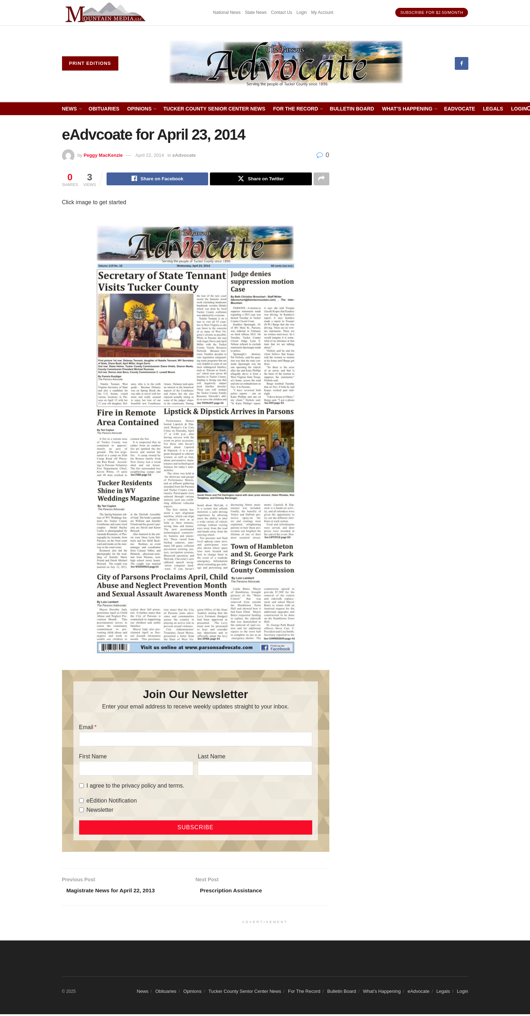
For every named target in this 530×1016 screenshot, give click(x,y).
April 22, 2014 (149, 155)
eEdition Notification (112, 801)
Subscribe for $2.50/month (431, 12)
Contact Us (281, 12)
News (69, 109)
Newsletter (100, 811)
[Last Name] (255, 769)
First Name (93, 757)
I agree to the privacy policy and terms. (136, 786)
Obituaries (104, 109)
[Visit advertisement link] (106, 12)
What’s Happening (407, 109)
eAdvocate (459, 109)
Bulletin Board (352, 109)
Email (86, 728)
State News (256, 12)
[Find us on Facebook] (461, 63)
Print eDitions (90, 63)
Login (302, 12)
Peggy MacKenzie (103, 155)
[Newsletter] (81, 811)
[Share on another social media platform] (321, 179)
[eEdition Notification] (81, 801)
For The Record (295, 109)
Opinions (139, 109)
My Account (322, 12)
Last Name (211, 757)
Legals (493, 109)
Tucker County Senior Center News (214, 109)
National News (227, 12)
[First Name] (136, 769)
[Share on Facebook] (157, 179)
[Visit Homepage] (286, 63)
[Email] (195, 740)
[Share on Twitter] (261, 179)
